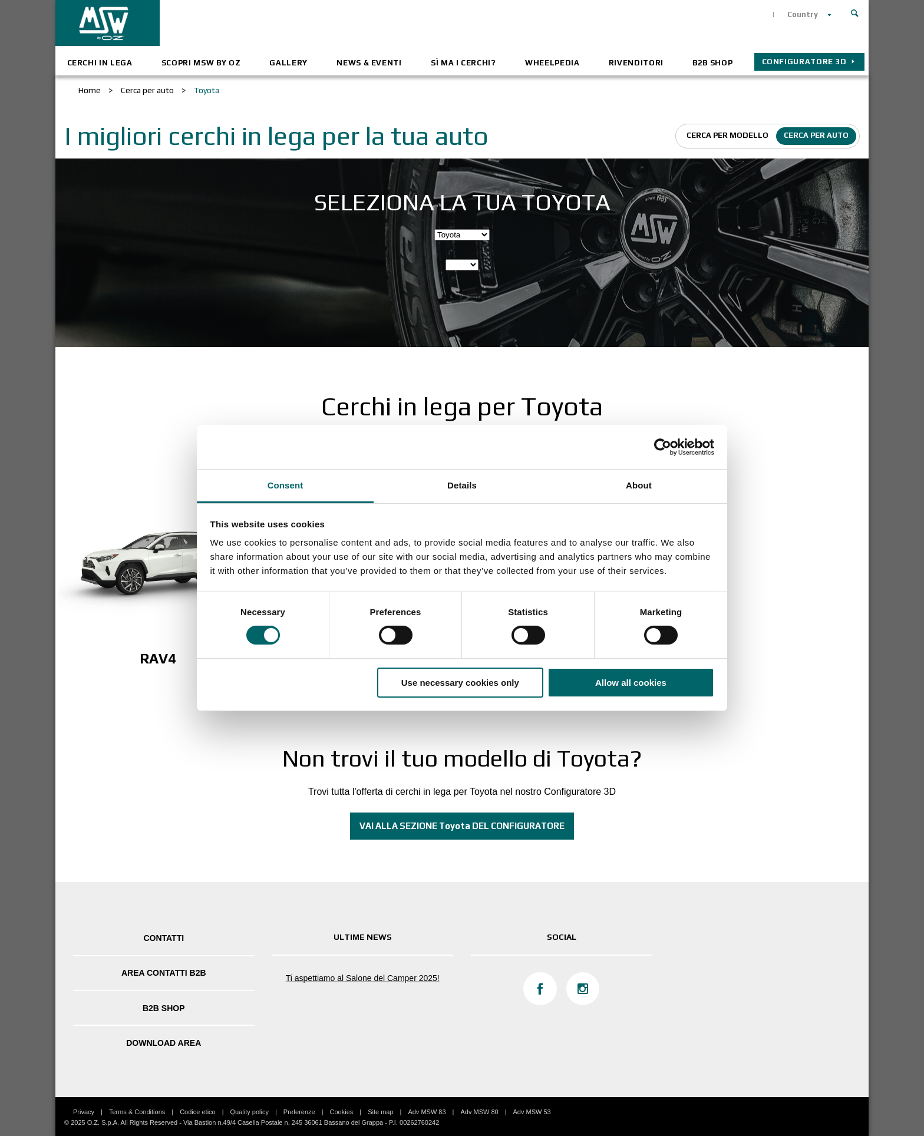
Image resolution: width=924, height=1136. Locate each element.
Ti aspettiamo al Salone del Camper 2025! (363, 978)
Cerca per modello (727, 135)
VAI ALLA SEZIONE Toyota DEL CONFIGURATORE (462, 826)
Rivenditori (636, 62)
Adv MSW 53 (532, 1111)
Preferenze (299, 1111)
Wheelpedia (552, 62)
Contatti (163, 938)
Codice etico (198, 1111)
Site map (380, 1111)
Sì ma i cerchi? (463, 62)
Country (802, 14)
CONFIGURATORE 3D (804, 61)
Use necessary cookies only (460, 683)
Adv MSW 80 (479, 1111)
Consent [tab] (285, 485)
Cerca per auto (816, 135)
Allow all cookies (630, 683)
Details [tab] (462, 485)
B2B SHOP (712, 62)
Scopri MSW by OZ (200, 62)
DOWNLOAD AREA (163, 1043)
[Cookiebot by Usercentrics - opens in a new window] (662, 446)
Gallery (288, 62)
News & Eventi (368, 62)
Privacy (83, 1111)
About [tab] (639, 485)
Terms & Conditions (137, 1111)
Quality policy (249, 1111)
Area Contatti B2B (163, 973)
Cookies (342, 1111)
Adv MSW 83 (427, 1111)
